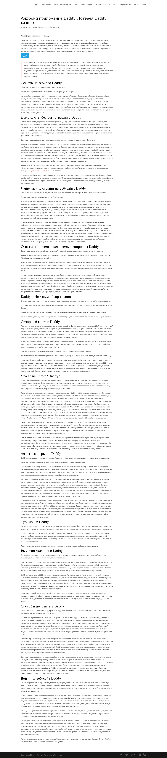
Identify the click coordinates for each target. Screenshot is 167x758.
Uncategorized (44, 27)
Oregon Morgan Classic (121, 5)
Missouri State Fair (102, 5)
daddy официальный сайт (37, 171)
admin (25, 27)
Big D (36, 5)
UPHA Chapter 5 (139, 5)
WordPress (57, 755)
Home (76, 5)
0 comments (55, 27)
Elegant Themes (36, 755)
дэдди (25, 56)
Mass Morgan (86, 5)
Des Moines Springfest (62, 5)
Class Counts (45, 5)
